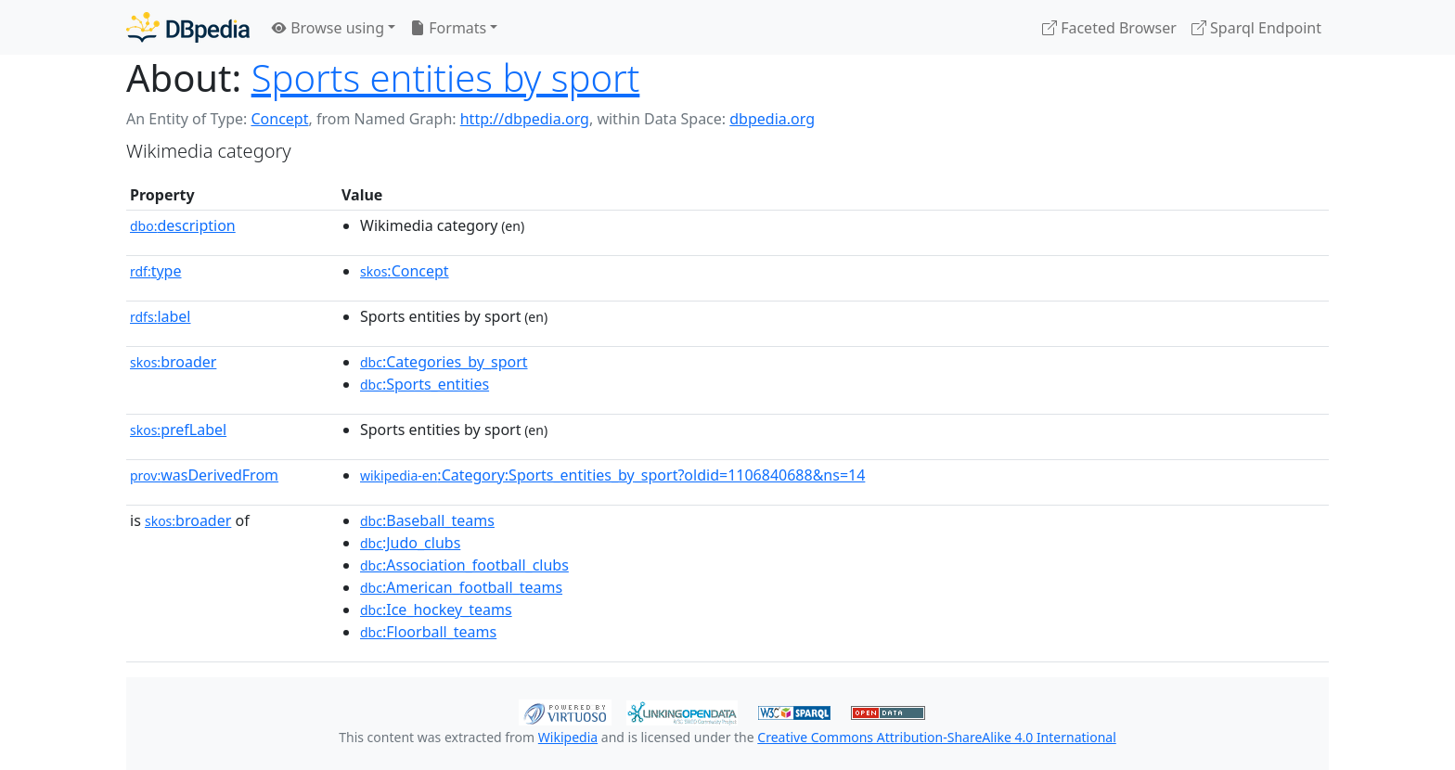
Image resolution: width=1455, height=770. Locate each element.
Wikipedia (568, 737)
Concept (279, 119)
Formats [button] (448, 28)
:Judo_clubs (410, 543)
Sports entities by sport (445, 77)
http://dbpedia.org (524, 119)
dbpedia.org (772, 119)
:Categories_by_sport (444, 362)
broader (173, 362)
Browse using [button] (328, 28)
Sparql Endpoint (1256, 28)
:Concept (404, 271)
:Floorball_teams (428, 632)
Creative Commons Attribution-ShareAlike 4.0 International (936, 737)
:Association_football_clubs (464, 565)
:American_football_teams (461, 587)
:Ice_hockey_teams (436, 609)
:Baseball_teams (427, 520)
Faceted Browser (1109, 28)
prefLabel (178, 429)
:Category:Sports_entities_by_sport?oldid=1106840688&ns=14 (612, 475)
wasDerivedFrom (204, 475)
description (183, 225)
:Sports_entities (424, 384)
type (156, 271)
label (160, 316)
